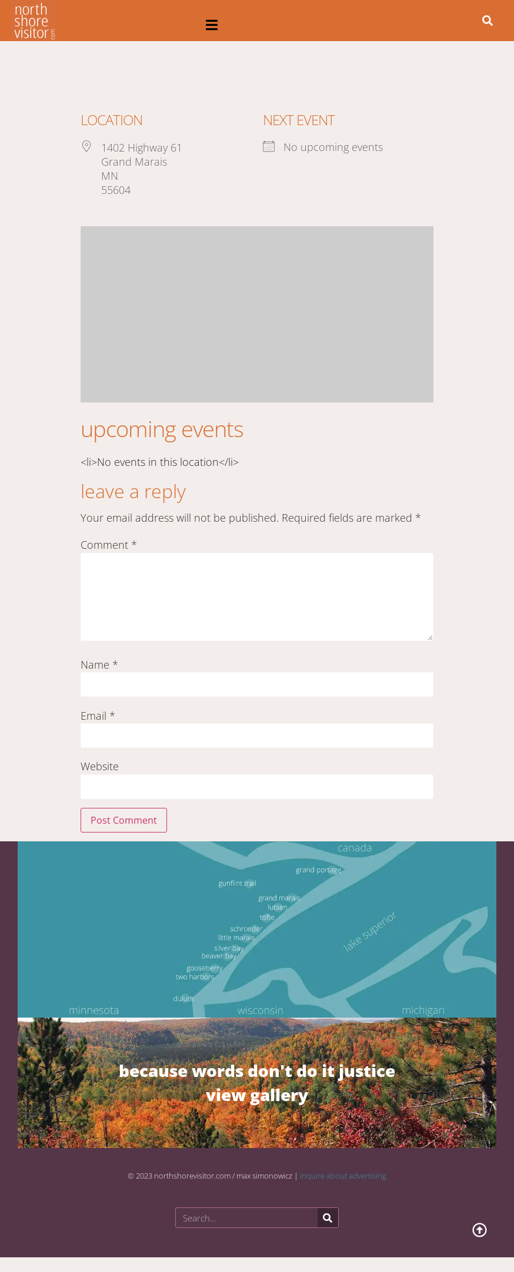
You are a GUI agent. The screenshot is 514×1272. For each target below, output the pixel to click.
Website (100, 766)
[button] (212, 25)
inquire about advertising (343, 1175)
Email (98, 715)
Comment (109, 544)
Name (99, 664)
